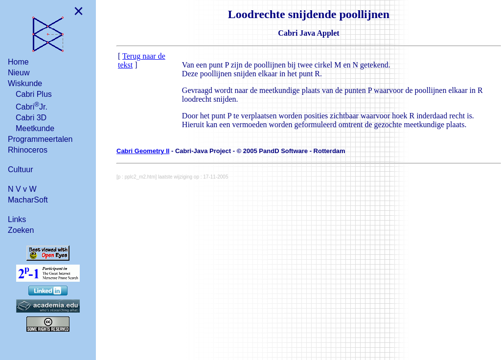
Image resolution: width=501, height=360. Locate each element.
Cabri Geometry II (142, 151)
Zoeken (21, 230)
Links (17, 219)
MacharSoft (28, 200)
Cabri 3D (31, 117)
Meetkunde (35, 128)
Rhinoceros (27, 150)
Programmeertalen (40, 139)
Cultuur (20, 169)
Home (18, 62)
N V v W (22, 189)
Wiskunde (25, 83)
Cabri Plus (34, 94)
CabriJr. (31, 106)
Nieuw (18, 72)
